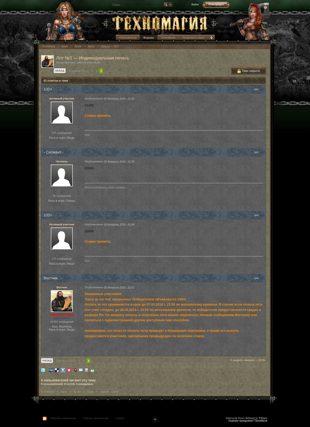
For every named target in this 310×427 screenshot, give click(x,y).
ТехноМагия (168, 37)
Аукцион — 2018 (109, 392)
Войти (195, 4)
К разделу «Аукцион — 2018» (248, 360)
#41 (259, 89)
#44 (259, 278)
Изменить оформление (63, 418)
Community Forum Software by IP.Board (246, 418)
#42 (259, 152)
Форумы (148, 37)
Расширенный (265, 7)
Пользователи (127, 37)
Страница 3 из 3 (78, 70)
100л (87, 134)
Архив (64, 392)
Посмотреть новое (193, 37)
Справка (119, 418)
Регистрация (215, 4)
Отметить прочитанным (95, 418)
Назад (59, 70)
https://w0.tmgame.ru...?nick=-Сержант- (105, 187)
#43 (259, 215)
